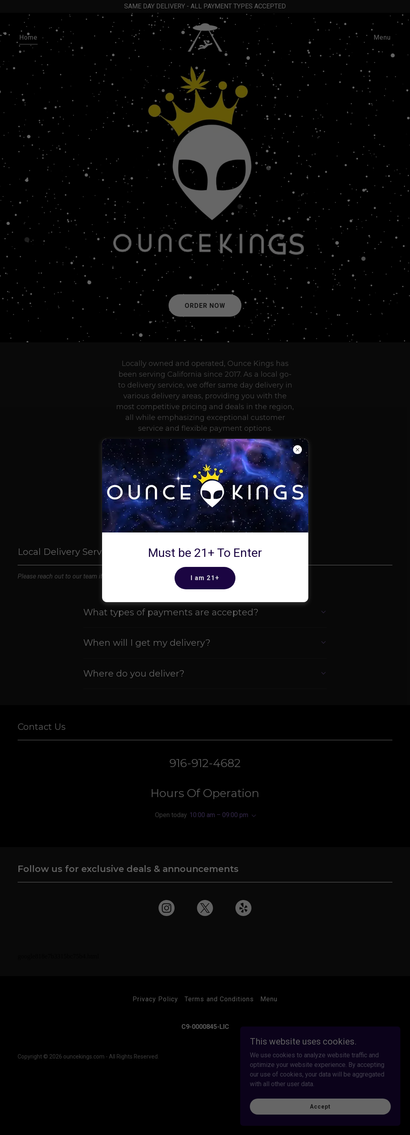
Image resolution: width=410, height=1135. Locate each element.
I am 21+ (205, 578)
